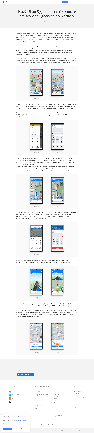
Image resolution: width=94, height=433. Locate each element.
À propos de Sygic (78, 391)
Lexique (75, 414)
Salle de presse (77, 400)
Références (76, 393)
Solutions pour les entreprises (26, 1)
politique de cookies (22, 420)
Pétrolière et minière (58, 404)
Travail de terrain (57, 402)
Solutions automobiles (39, 397)
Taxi (55, 400)
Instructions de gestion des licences (42, 412)
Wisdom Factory (82, 430)
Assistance (38, 1)
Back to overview (25, 374)
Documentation (38, 410)
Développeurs (46, 1)
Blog (52, 1)
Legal (75, 416)
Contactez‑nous (77, 403)
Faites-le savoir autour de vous (79, 398)
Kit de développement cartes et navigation (41, 400)
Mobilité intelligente (58, 411)
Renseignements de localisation (58, 416)
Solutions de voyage (58, 408)
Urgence (55, 398)
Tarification (76, 410)
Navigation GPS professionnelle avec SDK (41, 395)
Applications (14, 1)
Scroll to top (25, 370)
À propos (58, 1)
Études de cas (38, 408)
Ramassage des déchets (59, 413)
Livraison (56, 396)
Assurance (56, 406)
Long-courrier (56, 394)
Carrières (76, 395)
